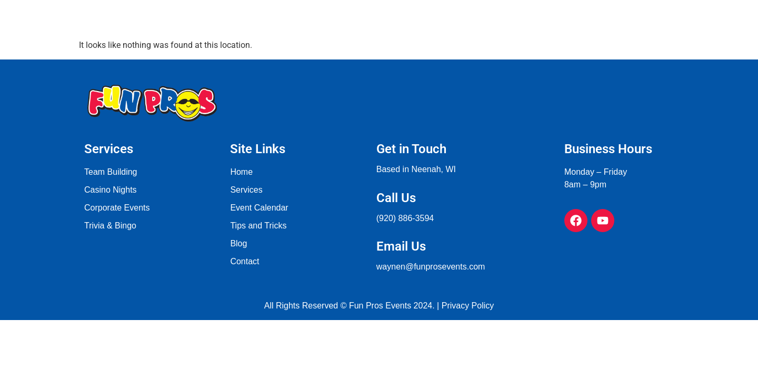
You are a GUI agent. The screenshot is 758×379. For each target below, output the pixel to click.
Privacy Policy (468, 305)
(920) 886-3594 (405, 218)
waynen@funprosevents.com (430, 266)
